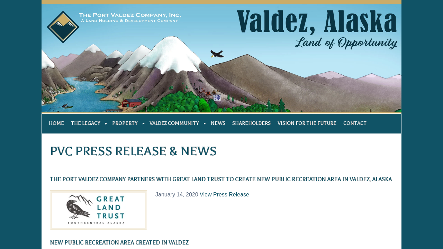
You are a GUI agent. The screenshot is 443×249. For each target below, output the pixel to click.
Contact (355, 123)
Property (124, 123)
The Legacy (85, 123)
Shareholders (251, 123)
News (218, 123)
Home (56, 123)
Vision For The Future (307, 123)
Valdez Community (174, 123)
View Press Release (224, 194)
